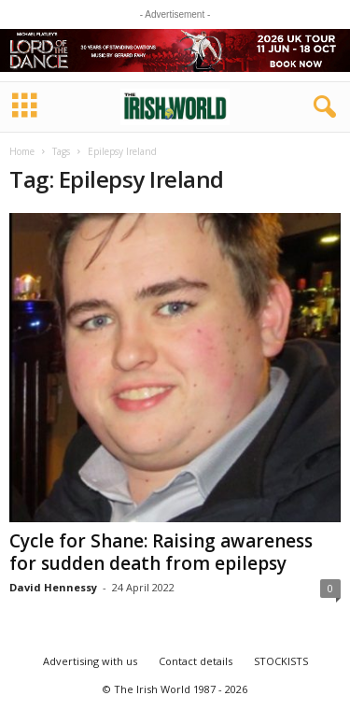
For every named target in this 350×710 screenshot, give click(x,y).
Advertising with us (90, 661)
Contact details (195, 661)
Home (22, 151)
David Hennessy (53, 587)
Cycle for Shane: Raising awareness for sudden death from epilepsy (161, 552)
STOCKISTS (281, 661)
